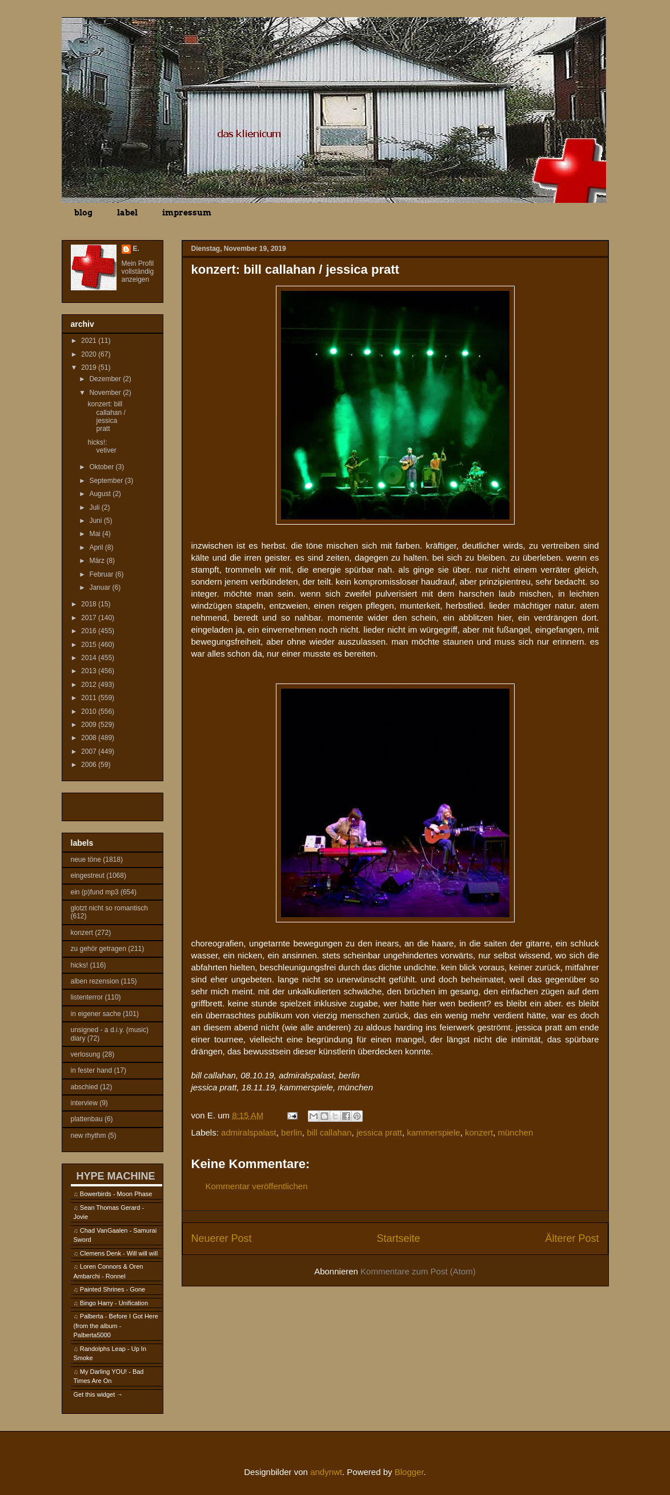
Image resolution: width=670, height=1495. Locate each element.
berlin (291, 1132)
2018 (89, 604)
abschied (84, 1087)
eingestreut (88, 876)
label (127, 212)
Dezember (106, 379)
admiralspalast (248, 1132)
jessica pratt (379, 1132)
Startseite (398, 1238)
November (106, 393)
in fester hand (92, 1070)
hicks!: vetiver (101, 446)
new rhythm (88, 1136)
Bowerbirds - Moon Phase (116, 1193)
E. (136, 249)
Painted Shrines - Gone (112, 1289)
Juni (96, 521)
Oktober (102, 467)
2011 (89, 698)
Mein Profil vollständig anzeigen (138, 271)
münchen (515, 1132)
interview (84, 1103)
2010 (89, 711)
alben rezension (95, 981)
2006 (89, 765)
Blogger (409, 1472)
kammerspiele (433, 1132)
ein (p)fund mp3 (95, 892)
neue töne (86, 860)
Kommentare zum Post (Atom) (418, 1271)
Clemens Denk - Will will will (119, 1253)
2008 (89, 738)
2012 (89, 685)
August (101, 494)
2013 (89, 671)
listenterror (87, 997)
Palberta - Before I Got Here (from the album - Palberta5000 (116, 1325)
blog (83, 212)
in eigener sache (96, 1014)
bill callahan (329, 1132)
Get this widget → (98, 1394)
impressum (186, 212)
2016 (89, 631)
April (97, 547)
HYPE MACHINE (116, 1175)
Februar (102, 574)
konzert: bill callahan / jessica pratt (106, 416)
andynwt (326, 1472)
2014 (89, 658)
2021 (89, 341)
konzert (479, 1132)
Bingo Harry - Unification (114, 1303)
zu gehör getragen (98, 949)
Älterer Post (572, 1238)
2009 (89, 725)
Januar (100, 587)
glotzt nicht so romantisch (109, 908)
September (107, 481)
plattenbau (87, 1119)
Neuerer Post (221, 1238)
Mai (95, 534)
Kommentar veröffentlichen (257, 1186)
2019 (89, 367)
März (97, 561)
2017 (89, 618)
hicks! (80, 965)
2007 (89, 751)
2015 (89, 645)
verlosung (86, 1054)
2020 (89, 354)
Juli (95, 507)
